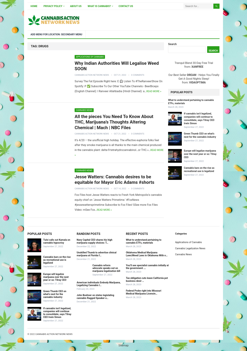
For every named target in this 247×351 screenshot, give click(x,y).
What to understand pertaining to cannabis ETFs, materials (143, 241)
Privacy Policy (53, 6)
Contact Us (126, 6)
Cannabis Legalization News (190, 248)
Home (34, 6)
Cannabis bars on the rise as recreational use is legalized (57, 260)
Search (172, 44)
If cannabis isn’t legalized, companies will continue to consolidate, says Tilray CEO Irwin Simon (57, 312)
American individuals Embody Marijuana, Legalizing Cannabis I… (99, 284)
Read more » (153, 91)
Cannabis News (84, 110)
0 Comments (137, 75)
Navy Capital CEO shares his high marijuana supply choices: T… (94, 241)
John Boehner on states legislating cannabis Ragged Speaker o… (95, 296)
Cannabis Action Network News (92, 75)
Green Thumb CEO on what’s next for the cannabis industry (54, 294)
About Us (75, 6)
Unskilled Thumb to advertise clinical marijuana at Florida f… (96, 254)
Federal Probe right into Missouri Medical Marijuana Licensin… (143, 292)
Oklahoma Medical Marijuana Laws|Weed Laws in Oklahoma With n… (147, 254)
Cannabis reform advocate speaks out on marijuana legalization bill (106, 268)
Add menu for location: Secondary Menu (56, 34)
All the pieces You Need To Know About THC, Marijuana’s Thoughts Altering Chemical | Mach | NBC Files (114, 122)
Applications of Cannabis (90, 57)
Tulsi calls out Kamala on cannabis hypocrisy (56, 241)
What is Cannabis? (99, 6)
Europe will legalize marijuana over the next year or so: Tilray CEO (200, 154)
